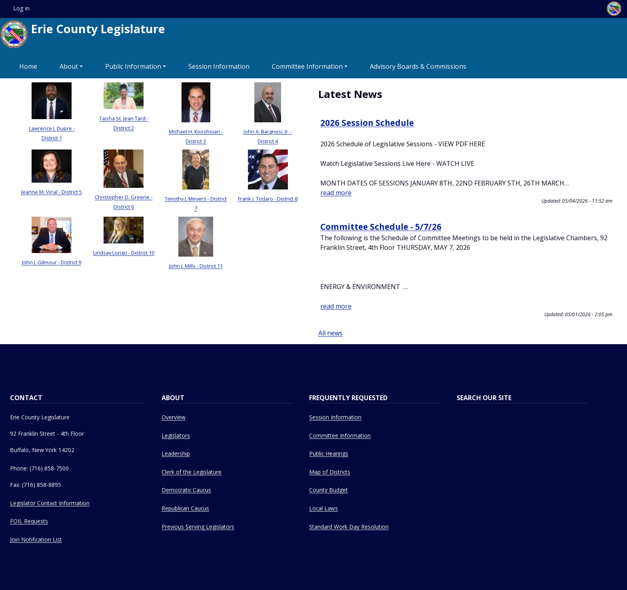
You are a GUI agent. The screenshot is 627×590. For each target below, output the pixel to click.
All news (330, 333)
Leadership (176, 453)
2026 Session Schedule (367, 122)
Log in (21, 8)
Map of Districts (329, 472)
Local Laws (323, 508)
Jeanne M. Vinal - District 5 (51, 191)
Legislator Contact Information (50, 503)
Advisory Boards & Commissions (418, 66)
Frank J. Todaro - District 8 (268, 198)
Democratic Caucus (186, 490)
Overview (174, 417)
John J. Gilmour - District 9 (51, 262)
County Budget (328, 490)
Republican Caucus (185, 508)
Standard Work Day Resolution (349, 526)
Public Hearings (328, 453)
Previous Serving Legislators (198, 526)
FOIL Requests (29, 521)
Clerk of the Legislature (192, 472)
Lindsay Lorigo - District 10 (123, 252)
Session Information (219, 66)
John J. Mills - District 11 (196, 265)
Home (28, 66)
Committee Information (307, 66)
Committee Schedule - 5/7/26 (380, 226)
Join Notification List (36, 539)
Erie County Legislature (82, 34)
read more (335, 192)
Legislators (176, 435)
